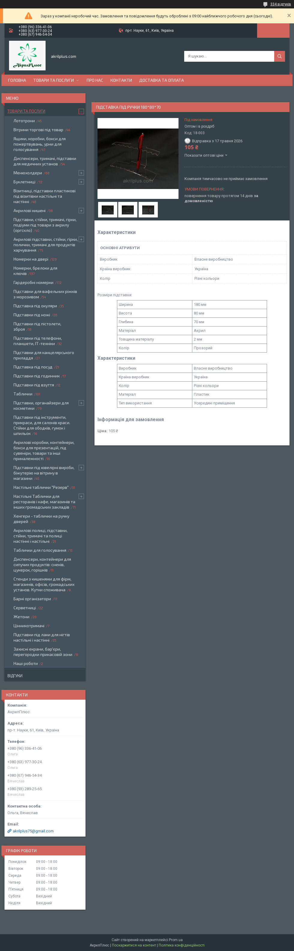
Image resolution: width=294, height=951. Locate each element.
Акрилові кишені (30, 210)
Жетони (21, 616)
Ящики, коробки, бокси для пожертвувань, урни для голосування (40, 144)
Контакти (121, 80)
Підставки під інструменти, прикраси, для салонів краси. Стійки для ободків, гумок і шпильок (42, 425)
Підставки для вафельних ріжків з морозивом (45, 294)
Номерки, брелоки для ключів (35, 270)
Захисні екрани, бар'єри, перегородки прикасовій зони (43, 651)
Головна (17, 80)
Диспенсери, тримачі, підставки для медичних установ (45, 161)
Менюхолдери (28, 172)
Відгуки (15, 675)
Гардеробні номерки (33, 282)
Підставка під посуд (33, 366)
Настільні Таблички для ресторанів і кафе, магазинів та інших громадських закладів (44, 501)
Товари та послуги (53, 80)
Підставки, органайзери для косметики (41, 405)
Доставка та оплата (161, 80)
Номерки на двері (31, 258)
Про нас (95, 80)
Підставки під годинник (37, 375)
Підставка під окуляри (35, 305)
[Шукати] (279, 56)
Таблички (23, 393)
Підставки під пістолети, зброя (37, 326)
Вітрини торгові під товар (38, 129)
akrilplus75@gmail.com (33, 831)
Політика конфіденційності (182, 945)
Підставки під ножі (32, 314)
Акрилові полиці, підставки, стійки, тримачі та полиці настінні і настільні (41, 536)
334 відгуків (280, 4)
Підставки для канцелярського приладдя (44, 355)
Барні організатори (32, 598)
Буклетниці (24, 181)
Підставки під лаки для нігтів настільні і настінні (42, 637)
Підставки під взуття (34, 384)
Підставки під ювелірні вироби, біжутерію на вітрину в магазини (44, 473)
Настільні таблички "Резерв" (41, 487)
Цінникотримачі (29, 625)
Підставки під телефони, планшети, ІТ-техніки (38, 340)
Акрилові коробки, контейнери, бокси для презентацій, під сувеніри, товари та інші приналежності (44, 450)
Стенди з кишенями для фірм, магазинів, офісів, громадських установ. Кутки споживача (44, 584)
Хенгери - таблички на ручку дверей (41, 518)
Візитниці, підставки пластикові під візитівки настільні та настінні (45, 196)
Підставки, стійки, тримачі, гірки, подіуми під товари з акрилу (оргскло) (45, 225)
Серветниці (25, 607)
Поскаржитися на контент (134, 945)
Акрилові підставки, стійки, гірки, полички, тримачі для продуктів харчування (46, 245)
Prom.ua (176, 940)
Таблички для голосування (40, 550)
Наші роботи (26, 663)
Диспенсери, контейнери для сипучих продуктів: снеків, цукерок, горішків (42, 564)
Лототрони (24, 120)
